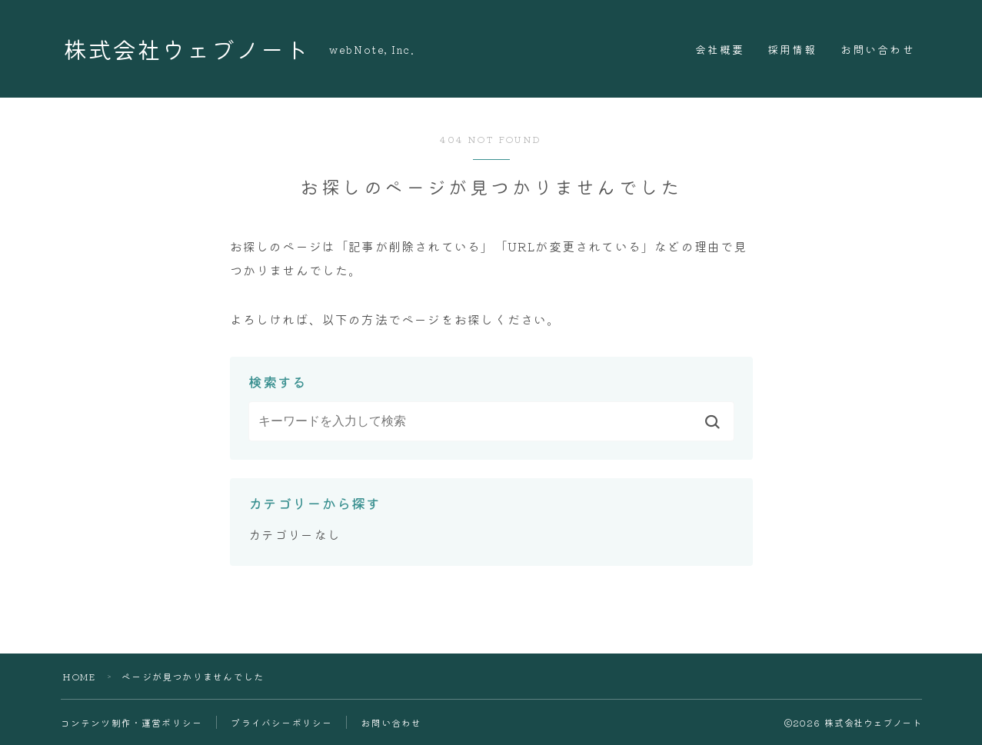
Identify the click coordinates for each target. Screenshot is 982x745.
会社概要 (719, 49)
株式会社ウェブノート (190, 48)
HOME (79, 676)
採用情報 (792, 49)
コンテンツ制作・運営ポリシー (132, 722)
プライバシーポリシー (281, 722)
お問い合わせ (878, 49)
